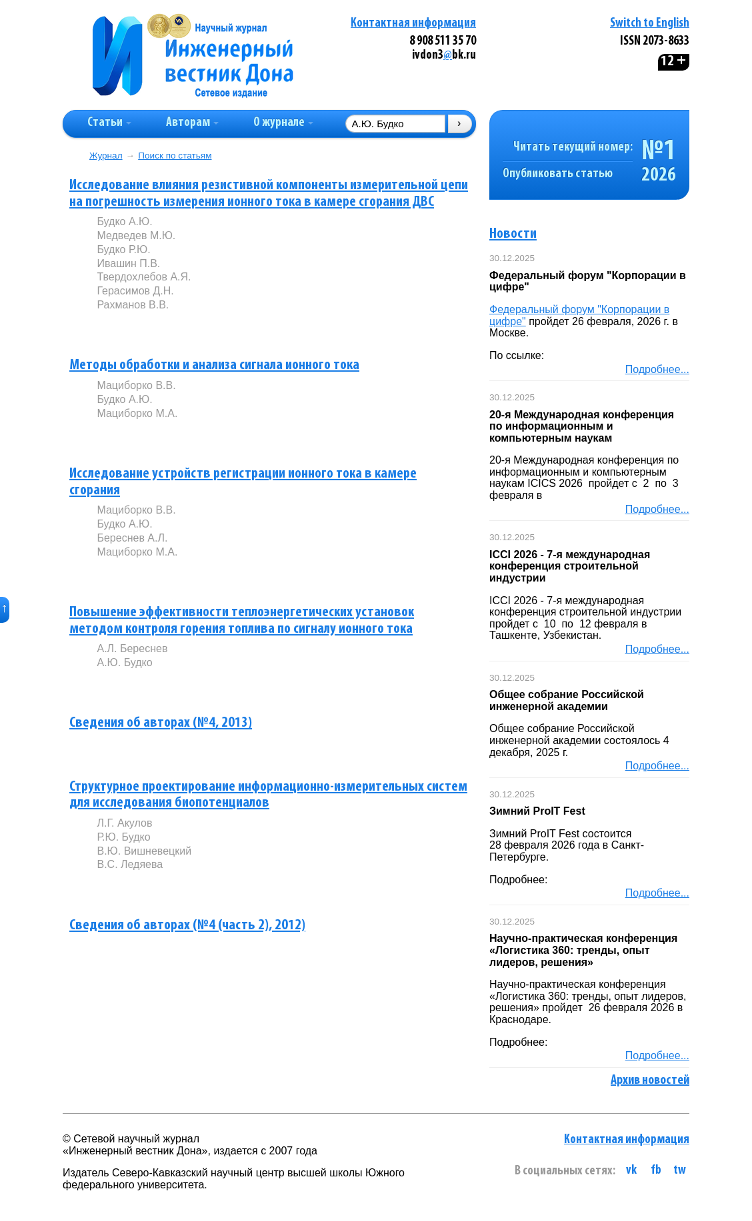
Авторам (192, 123)
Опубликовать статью (558, 174)
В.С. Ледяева (130, 864)
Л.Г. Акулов (124, 823)
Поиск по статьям (174, 156)
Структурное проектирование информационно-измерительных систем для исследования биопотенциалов (268, 795)
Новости (513, 234)
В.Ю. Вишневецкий (144, 851)
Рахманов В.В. (133, 304)
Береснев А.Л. (132, 538)
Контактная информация (413, 23)
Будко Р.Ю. (123, 249)
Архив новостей (650, 1080)
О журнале (283, 123)
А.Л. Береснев (132, 648)
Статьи (109, 123)
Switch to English (649, 23)
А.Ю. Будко (124, 662)
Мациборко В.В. (136, 385)
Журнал (106, 156)
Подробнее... (657, 369)
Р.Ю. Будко (123, 837)
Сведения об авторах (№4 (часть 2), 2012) (187, 925)
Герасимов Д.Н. (135, 290)
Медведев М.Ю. (136, 235)
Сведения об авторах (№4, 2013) (160, 723)
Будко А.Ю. (124, 221)
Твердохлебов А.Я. (144, 276)
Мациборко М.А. (137, 413)
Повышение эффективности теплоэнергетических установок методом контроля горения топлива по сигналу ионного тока (241, 621)
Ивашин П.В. (128, 263)
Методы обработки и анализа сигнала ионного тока (214, 365)
